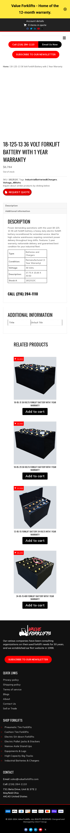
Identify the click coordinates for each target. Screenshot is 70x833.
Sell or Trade (10, 708)
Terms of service (12, 689)
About (6, 698)
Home (6, 66)
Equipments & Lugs (15, 751)
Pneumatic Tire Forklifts (18, 727)
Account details (35, 21)
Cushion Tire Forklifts (17, 731)
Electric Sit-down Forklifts (19, 736)
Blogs (6, 694)
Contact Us (9, 703)
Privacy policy (11, 679)
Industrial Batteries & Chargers (22, 760)
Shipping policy (12, 684)
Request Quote (17, 192)
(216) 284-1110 (17, 784)
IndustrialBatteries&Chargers (41, 179)
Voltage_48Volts (12, 182)
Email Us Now (50, 44)
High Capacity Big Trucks (19, 755)
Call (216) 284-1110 (23, 44)
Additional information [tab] (17, 211)
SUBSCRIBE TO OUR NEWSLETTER (36, 54)
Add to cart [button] (35, 411)
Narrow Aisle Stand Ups (18, 746)
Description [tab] (11, 205)
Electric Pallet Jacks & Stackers (22, 741)
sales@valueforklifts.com (24, 779)
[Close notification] (65, 9)
